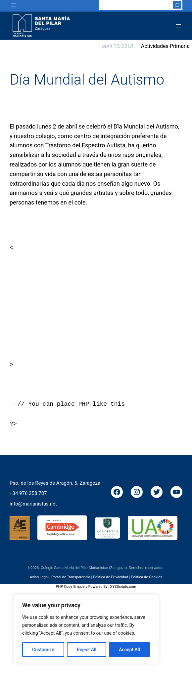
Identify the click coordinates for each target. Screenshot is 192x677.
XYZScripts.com (123, 586)
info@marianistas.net (33, 504)
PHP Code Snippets (71, 586)
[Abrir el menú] (14, 5)
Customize (43, 649)
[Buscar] (177, 5)
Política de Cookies (146, 577)
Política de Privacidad (110, 577)
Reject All (86, 649)
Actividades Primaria (165, 46)
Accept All (129, 649)
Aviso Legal (39, 577)
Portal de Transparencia (70, 577)
